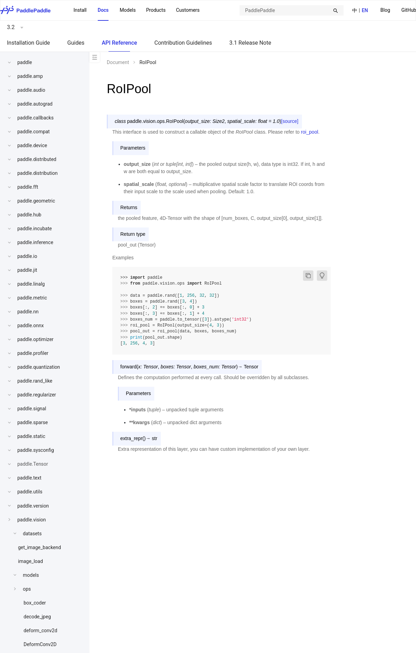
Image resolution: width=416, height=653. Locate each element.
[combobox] (291, 10)
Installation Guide (28, 42)
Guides (75, 42)
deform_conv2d (40, 630)
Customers (188, 10)
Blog (385, 10)
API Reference (119, 42)
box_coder (35, 603)
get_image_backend (39, 547)
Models (128, 10)
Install (80, 10)
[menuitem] (385, 10)
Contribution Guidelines (183, 42)
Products (155, 10)
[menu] (136, 10)
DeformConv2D (40, 644)
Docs (103, 10)
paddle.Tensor (32, 464)
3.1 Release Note (250, 42)
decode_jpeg (37, 616)
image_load (30, 561)
